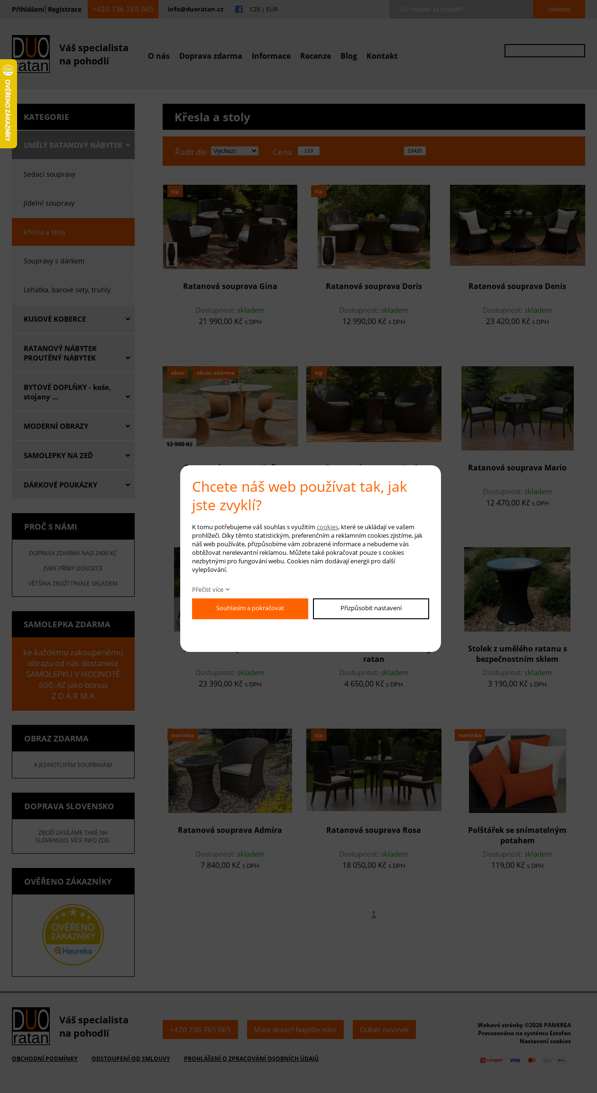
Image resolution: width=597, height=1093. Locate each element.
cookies (327, 527)
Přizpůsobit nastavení (371, 608)
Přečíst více (207, 589)
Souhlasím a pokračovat (250, 608)
